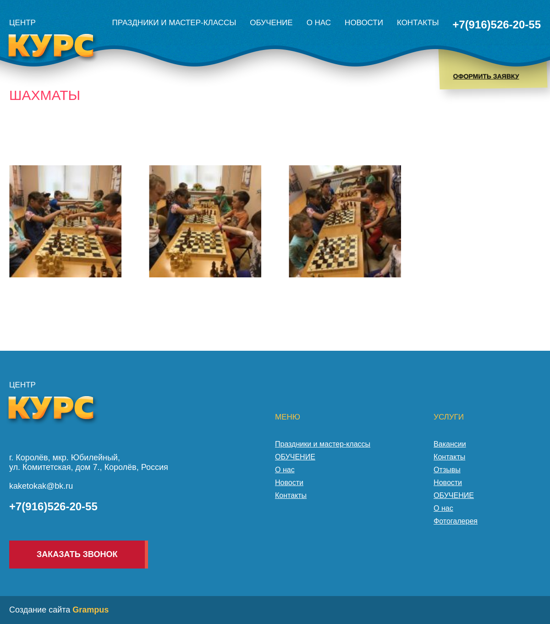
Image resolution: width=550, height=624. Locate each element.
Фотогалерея (456, 521)
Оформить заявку (486, 76)
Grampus (90, 609)
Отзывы (447, 470)
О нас (319, 22)
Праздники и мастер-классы (174, 22)
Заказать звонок (77, 554)
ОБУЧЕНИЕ (271, 22)
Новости (364, 22)
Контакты (418, 22)
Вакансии (450, 444)
